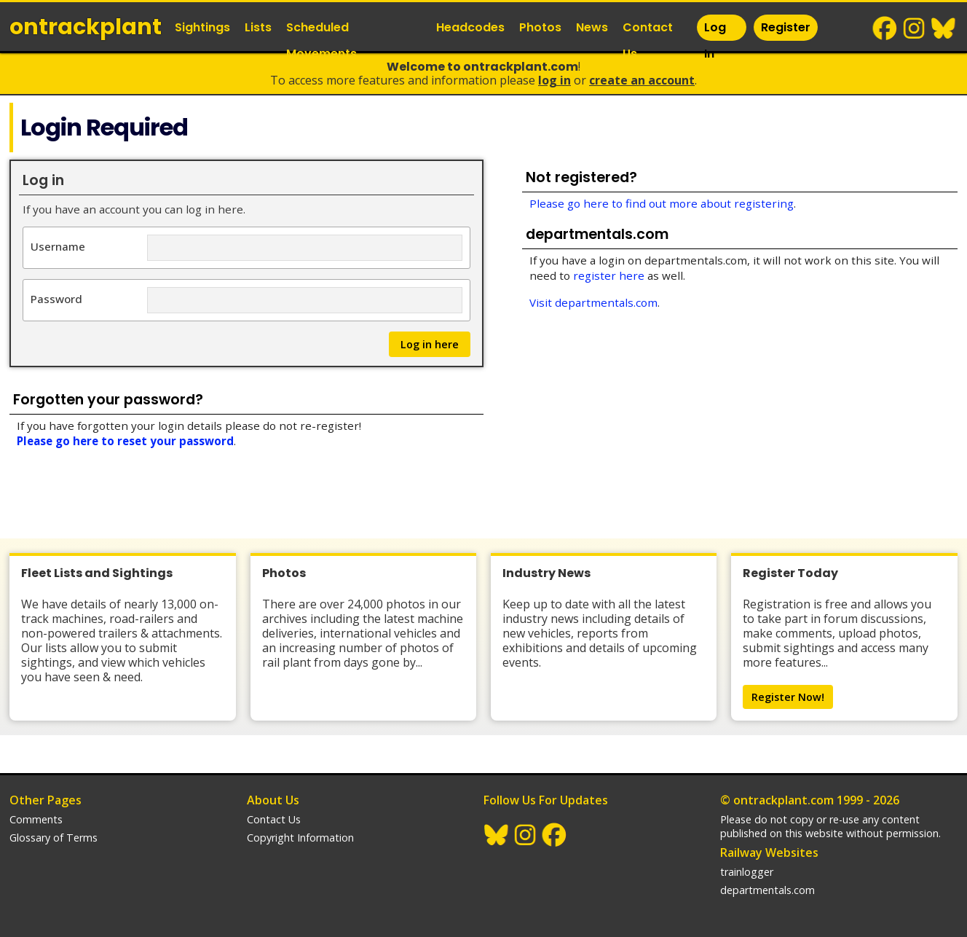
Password (56, 298)
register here (608, 275)
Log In (715, 40)
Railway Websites (769, 852)
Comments (36, 819)
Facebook (885, 28)
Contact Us (648, 40)
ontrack (85, 27)
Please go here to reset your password (125, 441)
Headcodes (470, 27)
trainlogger (746, 872)
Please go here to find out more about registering (661, 203)
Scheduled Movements (321, 40)
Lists (258, 27)
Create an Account (642, 80)
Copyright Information (300, 837)
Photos (540, 27)
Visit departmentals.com (593, 302)
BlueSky (944, 28)
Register (785, 27)
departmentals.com (767, 890)
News (592, 27)
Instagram (914, 28)
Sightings (202, 27)
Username (58, 246)
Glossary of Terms (53, 837)
